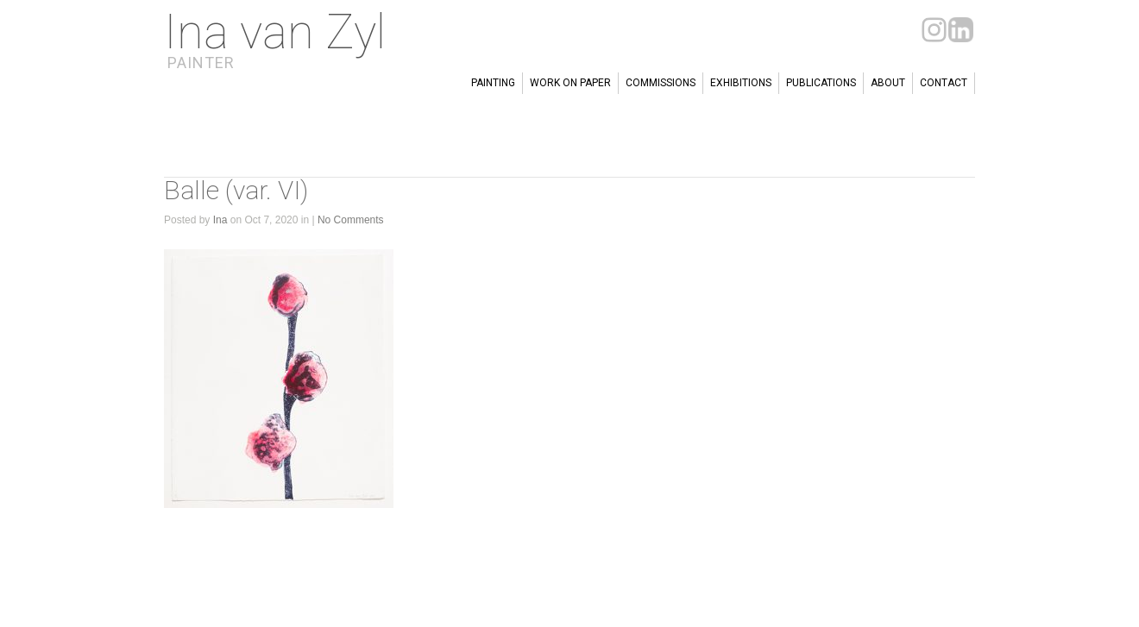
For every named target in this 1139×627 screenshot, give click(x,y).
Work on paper (570, 83)
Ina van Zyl (275, 32)
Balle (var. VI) (236, 190)
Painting (493, 83)
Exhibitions (740, 83)
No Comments (351, 220)
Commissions (660, 83)
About (888, 83)
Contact (943, 83)
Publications (821, 83)
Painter (201, 62)
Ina (220, 220)
